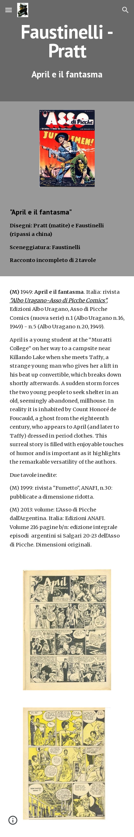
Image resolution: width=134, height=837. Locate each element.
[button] (8, 10)
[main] (67, 50)
